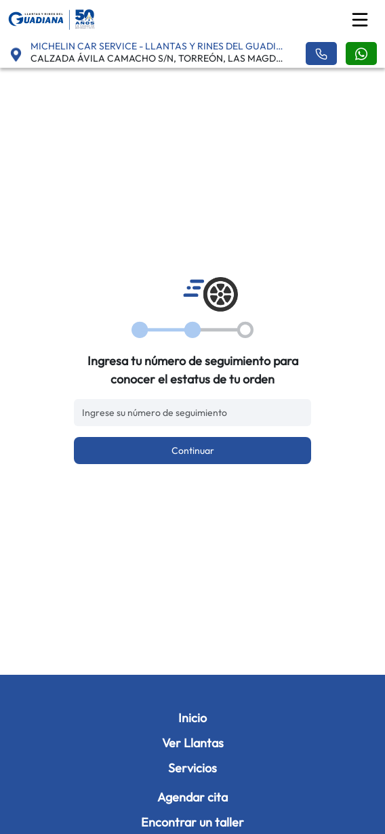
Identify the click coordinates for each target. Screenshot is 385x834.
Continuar (192, 450)
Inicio (192, 718)
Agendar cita (192, 797)
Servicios (192, 768)
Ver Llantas (193, 743)
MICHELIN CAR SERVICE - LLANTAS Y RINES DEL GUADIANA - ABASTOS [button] (160, 46)
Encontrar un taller (192, 822)
